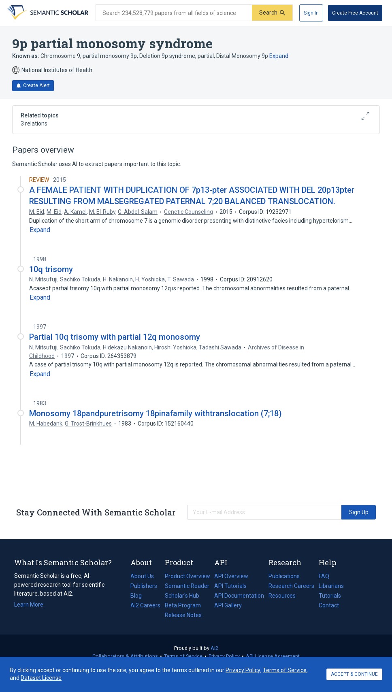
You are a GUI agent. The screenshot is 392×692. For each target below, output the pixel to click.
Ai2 (214, 648)
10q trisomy (51, 269)
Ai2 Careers (145, 605)
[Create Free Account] (355, 13)
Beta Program (183, 605)
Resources (282, 595)
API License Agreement (273, 656)
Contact (329, 605)
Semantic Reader (187, 586)
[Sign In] (311, 12)
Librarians (331, 586)
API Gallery (228, 605)
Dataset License (41, 678)
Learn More (28, 604)
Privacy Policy (224, 656)
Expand (278, 56)
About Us (142, 576)
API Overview (231, 576)
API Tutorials (230, 586)
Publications (284, 576)
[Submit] (272, 13)
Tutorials (330, 595)
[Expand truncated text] (40, 230)
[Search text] (174, 13)
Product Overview (187, 576)
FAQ (324, 576)
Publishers (143, 586)
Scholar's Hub (182, 595)
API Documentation (239, 595)
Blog (139, 595)
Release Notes (183, 615)
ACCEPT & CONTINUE (354, 674)
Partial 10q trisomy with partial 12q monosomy (114, 337)
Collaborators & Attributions (125, 656)
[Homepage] (47, 13)
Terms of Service (183, 656)
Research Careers (291, 586)
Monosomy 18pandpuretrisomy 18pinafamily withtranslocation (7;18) (155, 413)
